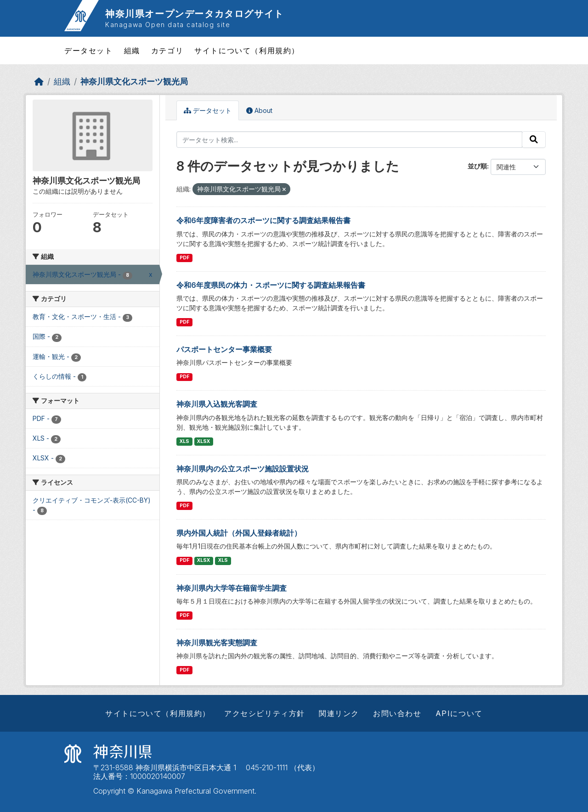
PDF (184, 258)
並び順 (477, 166)
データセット (88, 50)
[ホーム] (39, 81)
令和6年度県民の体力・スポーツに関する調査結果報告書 (270, 285)
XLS (184, 441)
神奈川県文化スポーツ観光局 (134, 81)
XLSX (203, 441)
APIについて (459, 713)
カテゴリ (167, 50)
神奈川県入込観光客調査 (216, 404)
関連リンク (339, 713)
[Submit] (534, 139)
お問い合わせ (397, 713)
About (259, 110)
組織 (132, 50)
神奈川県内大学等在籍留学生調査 (231, 588)
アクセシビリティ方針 (264, 713)
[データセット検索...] (349, 139)
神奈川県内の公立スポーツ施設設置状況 (242, 468)
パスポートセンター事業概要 (224, 349)
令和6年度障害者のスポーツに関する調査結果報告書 (263, 220)
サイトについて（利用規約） (247, 50)
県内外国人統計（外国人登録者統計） (238, 533)
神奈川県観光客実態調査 (216, 642)
